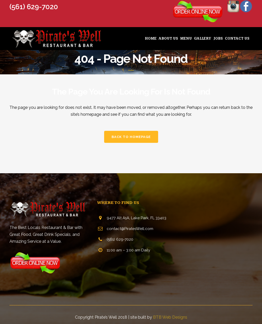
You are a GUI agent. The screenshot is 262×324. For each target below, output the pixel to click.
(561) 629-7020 (33, 7)
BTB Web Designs (170, 317)
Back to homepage (131, 137)
